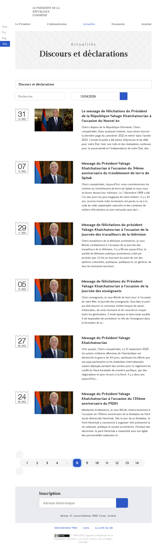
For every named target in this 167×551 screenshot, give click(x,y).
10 (97, 463)
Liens (86, 527)
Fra (5, 44)
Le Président (22, 24)
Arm (4, 26)
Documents (118, 24)
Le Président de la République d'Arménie (46, 11)
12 (117, 463)
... (76, 96)
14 (137, 463)
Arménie (146, 24)
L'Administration (57, 24)
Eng (4, 38)
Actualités (89, 24)
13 (127, 463)
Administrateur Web (65, 527)
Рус (4, 32)
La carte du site (104, 527)
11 (107, 463)
